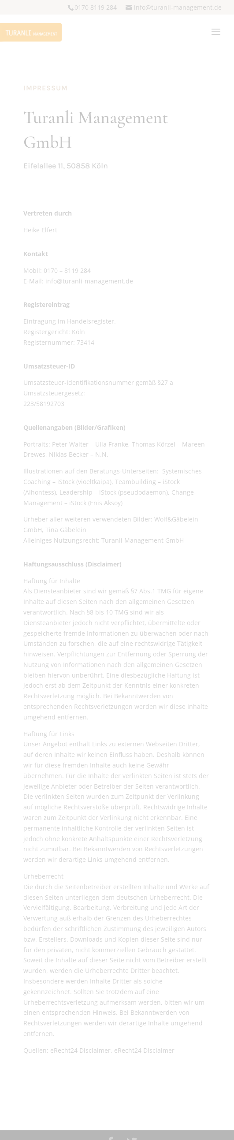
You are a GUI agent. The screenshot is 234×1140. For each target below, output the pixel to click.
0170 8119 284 (95, 7)
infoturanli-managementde (178, 7)
